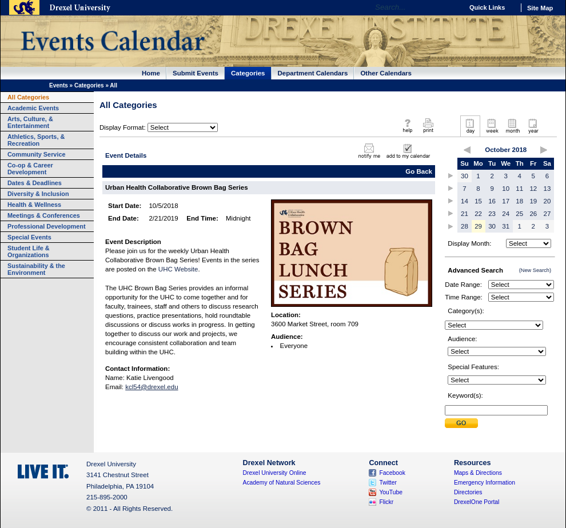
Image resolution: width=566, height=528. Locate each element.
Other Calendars (386, 73)
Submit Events (195, 73)
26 (533, 213)
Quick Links (487, 7)
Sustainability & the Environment (36, 269)
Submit (461, 423)
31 (505, 226)
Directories (468, 492)
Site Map (540, 8)
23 (492, 213)
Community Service (36, 154)
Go (451, 7)
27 (547, 213)
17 (505, 201)
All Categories (28, 97)
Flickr (386, 502)
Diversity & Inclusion (38, 193)
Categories (248, 73)
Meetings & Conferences (43, 215)
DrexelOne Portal (476, 502)
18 (519, 201)
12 (533, 188)
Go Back (418, 171)
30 (464, 176)
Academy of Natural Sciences (282, 482)
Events (58, 85)
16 (492, 201)
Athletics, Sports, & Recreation (36, 140)
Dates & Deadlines (34, 182)
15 (478, 201)
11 (519, 188)
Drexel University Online (274, 473)
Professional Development (46, 226)
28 (464, 226)
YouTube (390, 492)
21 (464, 213)
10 (505, 188)
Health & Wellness (34, 204)
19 (533, 201)
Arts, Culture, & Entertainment (30, 122)
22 (478, 213)
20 (547, 201)
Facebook (392, 473)
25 (519, 213)
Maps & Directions (478, 473)
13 (547, 188)
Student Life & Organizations (28, 251)
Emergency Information (484, 482)
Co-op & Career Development (30, 168)
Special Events (29, 237)
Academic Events (33, 108)
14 (464, 201)
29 (478, 226)
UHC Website (178, 269)
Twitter (388, 482)
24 (505, 213)
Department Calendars (313, 73)
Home (151, 73)
